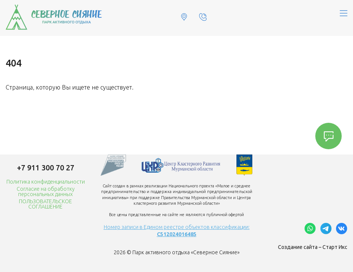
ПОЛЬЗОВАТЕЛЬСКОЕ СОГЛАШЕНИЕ (45, 204)
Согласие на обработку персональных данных (46, 191)
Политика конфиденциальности (45, 181)
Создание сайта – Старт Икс (312, 247)
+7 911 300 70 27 (45, 167)
